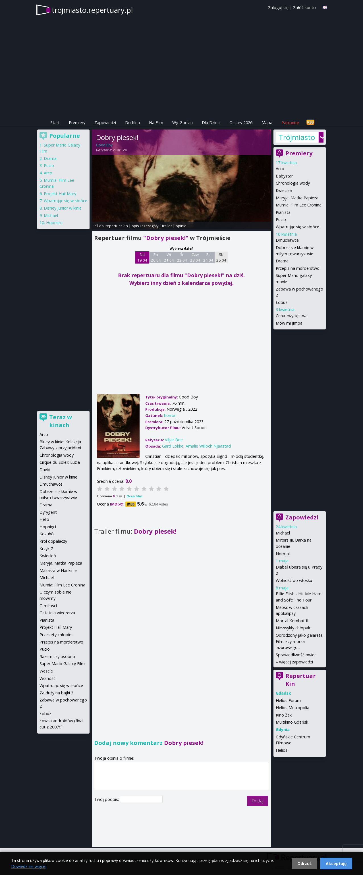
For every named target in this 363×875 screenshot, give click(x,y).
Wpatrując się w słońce (297, 226)
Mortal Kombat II (292, 620)
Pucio (281, 219)
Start (55, 122)
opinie (181, 225)
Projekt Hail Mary (60, 193)
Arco (280, 168)
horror (170, 415)
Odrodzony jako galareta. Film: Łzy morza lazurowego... (299, 641)
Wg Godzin (182, 122)
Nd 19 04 (142, 257)
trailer (167, 225)
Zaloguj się (278, 7)
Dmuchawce (287, 240)
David (45, 469)
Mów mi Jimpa (289, 323)
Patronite (290, 122)
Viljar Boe (120, 150)
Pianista (283, 212)
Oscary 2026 (240, 122)
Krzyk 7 (46, 548)
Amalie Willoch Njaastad (208, 446)
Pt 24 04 (208, 257)
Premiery (77, 122)
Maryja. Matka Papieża (297, 198)
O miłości (48, 605)
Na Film (156, 122)
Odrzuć (304, 863)
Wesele (46, 671)
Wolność (47, 678)
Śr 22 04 (182, 257)
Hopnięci (54, 222)
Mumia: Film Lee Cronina (298, 205)
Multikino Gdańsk (292, 722)
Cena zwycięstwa (292, 315)
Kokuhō (47, 533)
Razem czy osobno (57, 656)
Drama (282, 261)
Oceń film (134, 496)
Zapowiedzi (105, 122)
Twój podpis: (107, 799)
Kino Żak (284, 715)
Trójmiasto (297, 137)
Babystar (284, 176)
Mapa (267, 122)
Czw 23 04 (195, 257)
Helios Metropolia (292, 707)
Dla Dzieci (211, 122)
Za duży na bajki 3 (56, 693)
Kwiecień (284, 190)
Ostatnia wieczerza (57, 612)
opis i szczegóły (145, 225)
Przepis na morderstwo (298, 268)
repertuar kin (116, 225)
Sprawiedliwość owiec (296, 654)
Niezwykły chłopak (293, 627)
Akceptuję (336, 863)
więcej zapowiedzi (296, 662)
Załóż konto (304, 7)
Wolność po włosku (294, 580)
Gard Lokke (172, 446)
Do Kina (132, 122)
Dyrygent (48, 512)
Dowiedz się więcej (28, 866)
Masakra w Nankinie (58, 570)
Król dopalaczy (53, 541)
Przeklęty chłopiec (56, 634)
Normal (283, 553)
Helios (281, 750)
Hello (44, 519)
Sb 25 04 (221, 257)
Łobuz (281, 302)
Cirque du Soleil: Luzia (60, 462)
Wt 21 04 (169, 257)
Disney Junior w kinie (63, 208)
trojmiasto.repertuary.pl (92, 10)
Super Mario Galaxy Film (62, 663)
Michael (283, 533)
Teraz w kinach (60, 421)
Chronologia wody (293, 183)
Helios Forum (288, 700)
